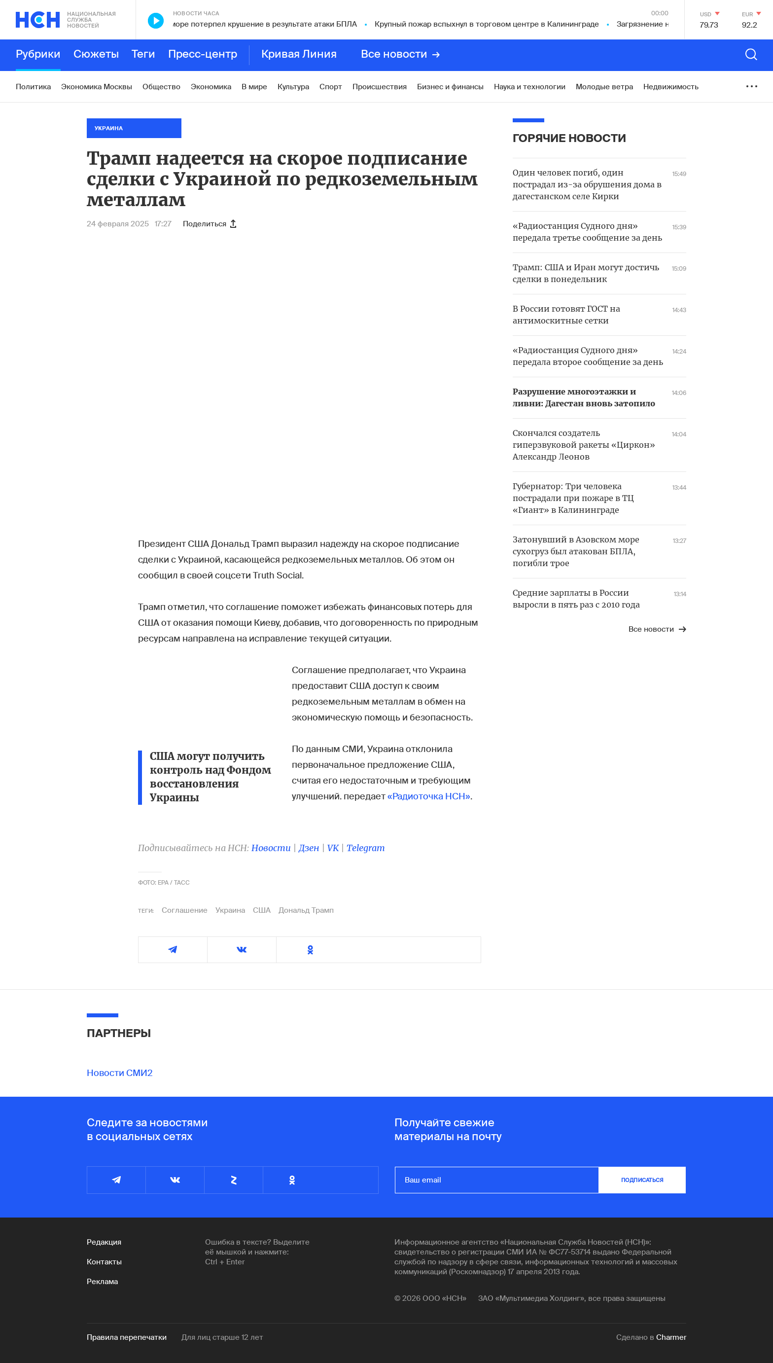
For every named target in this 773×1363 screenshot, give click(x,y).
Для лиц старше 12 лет (222, 1337)
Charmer (671, 1337)
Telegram (366, 848)
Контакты (104, 1262)
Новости (271, 848)
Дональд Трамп (306, 910)
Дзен (309, 848)
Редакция (104, 1242)
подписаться (642, 1180)
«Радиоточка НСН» (428, 796)
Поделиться (209, 224)
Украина (230, 910)
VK (333, 848)
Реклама (102, 1282)
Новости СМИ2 (120, 1073)
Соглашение (185, 910)
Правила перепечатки (127, 1337)
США (262, 910)
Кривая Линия (299, 54)
